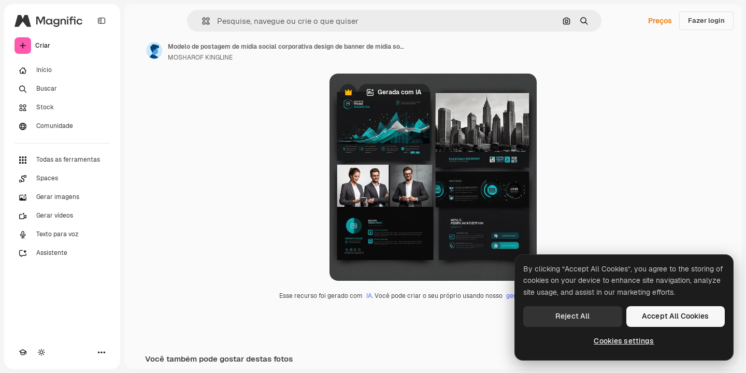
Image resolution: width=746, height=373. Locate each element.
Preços (660, 20)
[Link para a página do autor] (154, 50)
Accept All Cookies (675, 316)
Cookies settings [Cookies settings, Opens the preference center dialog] (624, 341)
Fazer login (706, 20)
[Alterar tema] (41, 352)
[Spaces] (62, 178)
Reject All (572, 316)
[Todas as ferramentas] (62, 160)
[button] (202, 21)
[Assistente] (62, 253)
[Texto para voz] (62, 234)
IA (369, 296)
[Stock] (62, 107)
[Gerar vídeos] (62, 216)
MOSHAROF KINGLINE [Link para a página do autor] (200, 57)
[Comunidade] (62, 126)
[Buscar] (62, 89)
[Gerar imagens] (62, 197)
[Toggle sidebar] (101, 20)
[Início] (62, 70)
